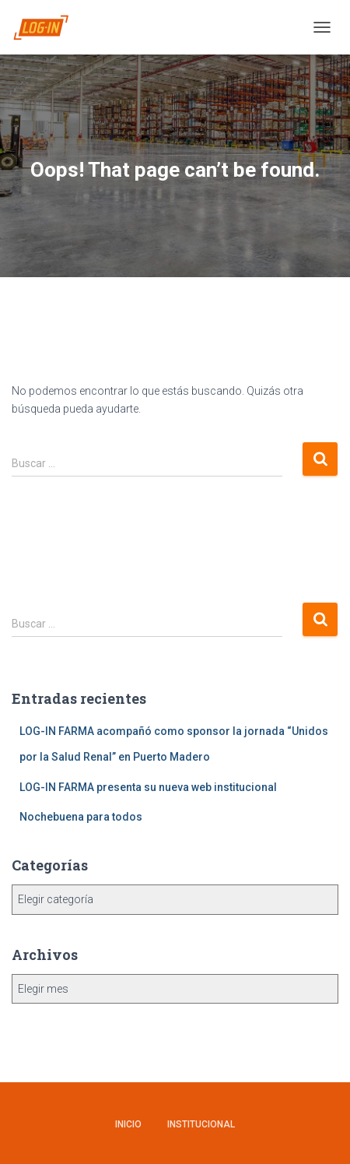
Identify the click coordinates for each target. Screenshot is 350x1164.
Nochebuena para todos (80, 817)
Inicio (128, 1124)
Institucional (201, 1124)
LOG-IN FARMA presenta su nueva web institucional (148, 787)
